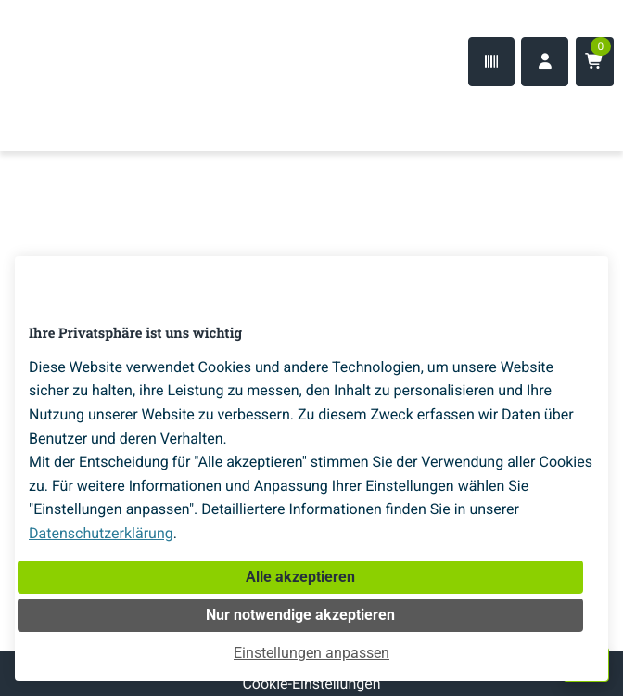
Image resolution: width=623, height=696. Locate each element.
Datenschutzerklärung (101, 533)
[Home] (74, 114)
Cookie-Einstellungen (311, 683)
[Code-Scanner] (491, 61)
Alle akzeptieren (300, 577)
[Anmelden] (544, 61)
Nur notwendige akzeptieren (300, 615)
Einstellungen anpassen (311, 653)
